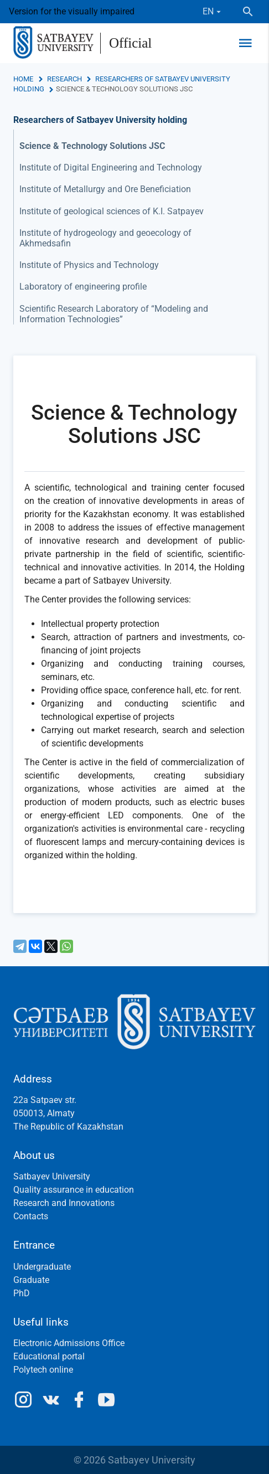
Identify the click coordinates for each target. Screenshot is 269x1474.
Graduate (31, 1280)
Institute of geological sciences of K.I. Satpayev (111, 211)
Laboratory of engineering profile (83, 286)
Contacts (30, 1216)
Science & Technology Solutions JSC (92, 146)
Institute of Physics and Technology (89, 265)
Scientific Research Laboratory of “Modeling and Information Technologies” (113, 313)
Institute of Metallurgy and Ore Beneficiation (105, 189)
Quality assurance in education (73, 1189)
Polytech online (43, 1369)
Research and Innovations (64, 1203)
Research (64, 79)
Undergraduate (42, 1266)
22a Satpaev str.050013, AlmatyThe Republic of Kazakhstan (68, 1113)
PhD (21, 1293)
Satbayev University (51, 1176)
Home (23, 79)
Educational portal (49, 1356)
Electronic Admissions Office (69, 1343)
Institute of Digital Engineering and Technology (110, 167)
